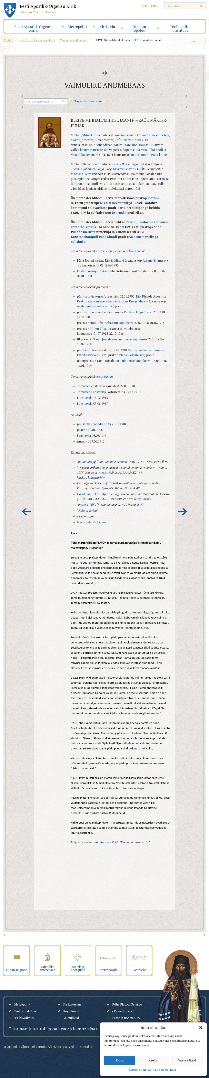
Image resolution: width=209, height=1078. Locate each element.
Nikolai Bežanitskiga (115, 203)
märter (128, 140)
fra (154, 5)
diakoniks (97, 296)
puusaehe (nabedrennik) (94, 424)
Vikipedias (99, 522)
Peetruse (83, 301)
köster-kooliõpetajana (111, 251)
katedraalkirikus (117, 301)
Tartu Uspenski (115, 213)
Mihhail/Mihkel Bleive (86, 135)
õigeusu (120, 135)
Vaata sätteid (187, 1060)
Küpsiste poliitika (140, 1069)
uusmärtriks (145, 237)
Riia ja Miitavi (115, 260)
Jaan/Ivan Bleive (101, 150)
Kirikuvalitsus (24, 1018)
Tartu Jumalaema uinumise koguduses (120, 339)
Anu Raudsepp (86, 462)
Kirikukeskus (72, 1004)
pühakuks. (78, 242)
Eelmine (26, 511)
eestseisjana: (104, 377)
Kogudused (71, 1011)
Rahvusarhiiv (96, 477)
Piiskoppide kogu (26, 1011)
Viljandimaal (105, 145)
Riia (104, 271)
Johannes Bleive (81, 174)
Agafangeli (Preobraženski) (95, 306)
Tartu (78, 184)
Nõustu (120, 1060)
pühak (139, 140)
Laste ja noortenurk (126, 1018)
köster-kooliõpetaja (155, 135)
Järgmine (182, 511)
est (143, 5)
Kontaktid (86, 1047)
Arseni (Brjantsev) (155, 260)
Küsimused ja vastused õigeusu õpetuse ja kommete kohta (54, 1029)
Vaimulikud (71, 1018)
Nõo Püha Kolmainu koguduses (111, 323)
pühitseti (83, 296)
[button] (201, 1028)
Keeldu (153, 1060)
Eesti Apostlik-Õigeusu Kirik (33, 28)
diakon (75, 140)
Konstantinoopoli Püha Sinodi (94, 237)
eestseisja (98, 386)
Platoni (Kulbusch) (132, 355)
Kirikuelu (107, 26)
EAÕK (119, 140)
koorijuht (94, 271)
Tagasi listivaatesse (88, 101)
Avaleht (8, 40)
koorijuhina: (137, 251)
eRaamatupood (122, 1011)
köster (84, 150)
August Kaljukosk (110, 472)
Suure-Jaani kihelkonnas (131, 145)
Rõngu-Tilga (98, 329)
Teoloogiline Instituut (180, 28)
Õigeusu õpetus (139, 28)
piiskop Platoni (147, 198)
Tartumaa (162, 179)
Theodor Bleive (122, 169)
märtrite (89, 232)
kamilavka (84, 436)
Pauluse (99, 301)
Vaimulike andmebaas (74, 40)
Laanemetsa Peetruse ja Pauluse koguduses (121, 312)
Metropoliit (77, 26)
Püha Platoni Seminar (127, 1004)
